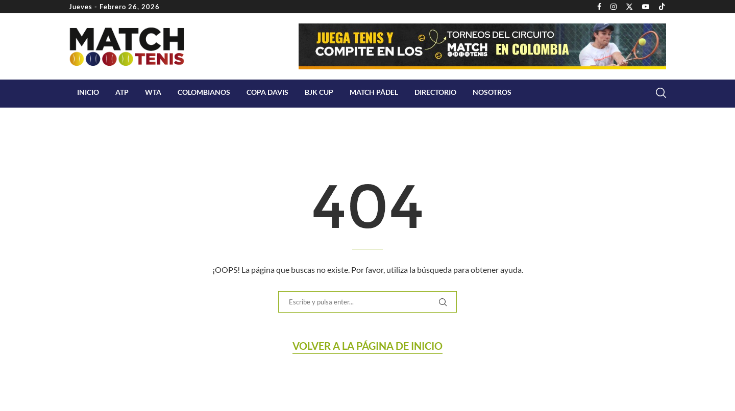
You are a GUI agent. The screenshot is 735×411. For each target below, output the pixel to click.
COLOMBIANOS (204, 92)
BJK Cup (319, 92)
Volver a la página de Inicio (367, 346)
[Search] (661, 92)
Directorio (435, 92)
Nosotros (492, 92)
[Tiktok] (662, 7)
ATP (122, 92)
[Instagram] (613, 7)
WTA (153, 92)
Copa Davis (267, 92)
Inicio (88, 92)
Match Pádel (374, 92)
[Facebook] (599, 7)
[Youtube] (646, 7)
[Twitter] (629, 7)
